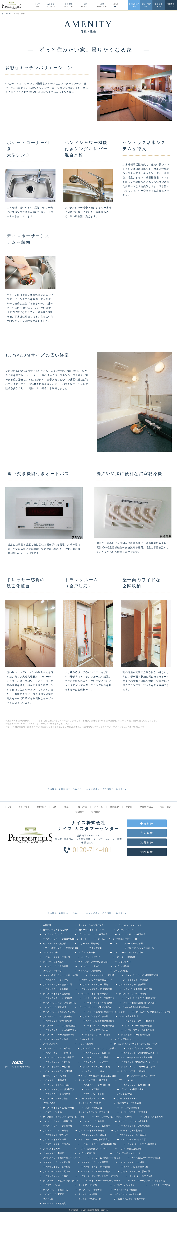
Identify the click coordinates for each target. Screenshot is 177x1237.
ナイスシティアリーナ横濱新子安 (58, 1089)
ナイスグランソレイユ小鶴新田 (131, 1135)
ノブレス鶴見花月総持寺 (130, 1148)
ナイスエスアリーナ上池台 (55, 980)
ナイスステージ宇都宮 (159, 1185)
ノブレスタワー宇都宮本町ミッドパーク (61, 1158)
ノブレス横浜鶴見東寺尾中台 (135, 1007)
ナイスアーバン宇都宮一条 (55, 1190)
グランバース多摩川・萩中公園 (137, 989)
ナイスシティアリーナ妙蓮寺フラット (60, 1030)
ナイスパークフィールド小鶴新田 (58, 1057)
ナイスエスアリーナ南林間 (133, 1071)
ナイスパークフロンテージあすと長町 (138, 1066)
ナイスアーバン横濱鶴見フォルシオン (153, 1012)
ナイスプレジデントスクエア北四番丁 (98, 1048)
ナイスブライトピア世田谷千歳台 (58, 1108)
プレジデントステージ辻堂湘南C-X (94, 1007)
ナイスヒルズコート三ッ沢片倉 (135, 1034)
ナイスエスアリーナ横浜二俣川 (139, 1030)
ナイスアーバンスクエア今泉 (134, 1167)
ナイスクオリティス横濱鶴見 (132, 934)
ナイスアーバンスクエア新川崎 (128, 952)
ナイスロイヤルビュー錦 (89, 1199)
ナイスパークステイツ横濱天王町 (140, 998)
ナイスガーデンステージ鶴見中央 (98, 998)
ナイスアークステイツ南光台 (56, 1144)
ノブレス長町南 (85, 1044)
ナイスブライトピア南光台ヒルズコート (140, 1053)
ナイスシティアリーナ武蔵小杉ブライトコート (119, 939)
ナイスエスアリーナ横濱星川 (132, 984)
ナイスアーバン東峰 (87, 1194)
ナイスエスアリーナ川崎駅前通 (128, 943)
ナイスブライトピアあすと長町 (135, 1126)
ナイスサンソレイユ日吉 (89, 1103)
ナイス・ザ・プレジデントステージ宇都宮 (98, 1176)
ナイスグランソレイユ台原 (133, 1139)
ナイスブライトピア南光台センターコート (139, 1062)
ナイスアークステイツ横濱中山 (133, 1121)
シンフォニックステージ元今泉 (105, 1158)
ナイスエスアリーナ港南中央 (134, 1112)
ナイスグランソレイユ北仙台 (56, 1062)
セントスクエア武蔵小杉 (54, 943)
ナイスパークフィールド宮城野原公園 (98, 1144)
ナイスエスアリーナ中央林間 (127, 1103)
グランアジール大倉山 (99, 1030)
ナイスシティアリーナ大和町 (96, 1066)
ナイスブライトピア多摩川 (95, 1016)
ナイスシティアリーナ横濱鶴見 (57, 998)
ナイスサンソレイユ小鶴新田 (92, 1135)
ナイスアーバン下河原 (53, 1194)
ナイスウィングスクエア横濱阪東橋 (95, 989)
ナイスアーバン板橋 (52, 1112)
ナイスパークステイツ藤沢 (55, 1098)
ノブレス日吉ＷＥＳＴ (127, 1098)
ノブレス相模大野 (51, 1148)
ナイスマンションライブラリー (93, 925)
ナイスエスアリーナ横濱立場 (56, 1094)
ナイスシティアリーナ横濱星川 (139, 1021)
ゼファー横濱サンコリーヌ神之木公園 (60, 948)
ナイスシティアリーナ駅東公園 (135, 1171)
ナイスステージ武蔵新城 (89, 971)
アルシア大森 (95, 948)
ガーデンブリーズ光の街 (54, 1076)
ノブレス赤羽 (49, 1103)
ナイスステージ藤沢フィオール (141, 1076)
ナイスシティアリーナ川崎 (95, 984)
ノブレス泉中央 (50, 1044)
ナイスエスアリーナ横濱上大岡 (57, 984)
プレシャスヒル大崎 (153, 1117)
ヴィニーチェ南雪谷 (130, 1108)
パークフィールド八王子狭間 (56, 1085)
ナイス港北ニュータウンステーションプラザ (64, 1117)
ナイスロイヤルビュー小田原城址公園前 (97, 1076)
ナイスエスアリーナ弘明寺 (55, 989)
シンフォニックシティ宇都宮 (94, 1162)
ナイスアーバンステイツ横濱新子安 (59, 1003)
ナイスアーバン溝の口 (89, 966)
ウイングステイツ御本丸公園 (127, 1194)
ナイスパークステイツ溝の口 (56, 957)
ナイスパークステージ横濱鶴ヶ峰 (58, 1034)
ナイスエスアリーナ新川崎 (101, 975)
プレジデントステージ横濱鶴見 (93, 934)
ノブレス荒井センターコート (127, 1039)
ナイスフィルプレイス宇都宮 (56, 1167)
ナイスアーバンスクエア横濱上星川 (59, 1025)
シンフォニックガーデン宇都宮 (95, 1171)
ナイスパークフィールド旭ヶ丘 (57, 1053)
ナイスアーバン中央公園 (125, 1190)
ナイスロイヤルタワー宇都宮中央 (129, 1199)
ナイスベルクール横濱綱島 (99, 1003)
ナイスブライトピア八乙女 (55, 1135)
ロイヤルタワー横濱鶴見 (54, 1203)
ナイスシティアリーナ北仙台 (128, 1130)
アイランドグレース (126, 930)
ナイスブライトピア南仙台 (91, 1130)
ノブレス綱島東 (121, 966)
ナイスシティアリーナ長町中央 (57, 1126)
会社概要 (47, 925)
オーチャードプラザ (90, 957)
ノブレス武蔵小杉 (86, 952)
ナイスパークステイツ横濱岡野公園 (142, 975)
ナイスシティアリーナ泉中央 (94, 1062)
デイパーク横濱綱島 (126, 957)
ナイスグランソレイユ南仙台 (56, 1048)
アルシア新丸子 (50, 952)
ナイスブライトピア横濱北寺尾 (57, 1021)
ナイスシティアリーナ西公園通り (94, 1139)
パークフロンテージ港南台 (135, 980)
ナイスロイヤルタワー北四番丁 (57, 1066)
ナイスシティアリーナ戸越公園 (93, 961)
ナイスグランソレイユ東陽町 (132, 993)
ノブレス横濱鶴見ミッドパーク (93, 1148)
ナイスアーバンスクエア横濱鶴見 (98, 1021)
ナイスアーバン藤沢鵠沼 (54, 1007)
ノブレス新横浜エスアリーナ (92, 1098)
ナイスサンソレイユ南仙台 (55, 1130)
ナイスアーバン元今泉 (124, 1185)
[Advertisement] (44, 761)
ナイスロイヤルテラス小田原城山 (58, 1071)
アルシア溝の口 (121, 971)
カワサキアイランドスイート (92, 930)
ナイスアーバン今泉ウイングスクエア (60, 1180)
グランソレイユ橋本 (94, 1071)
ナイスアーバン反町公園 (92, 1094)
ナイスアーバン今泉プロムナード (104, 1180)
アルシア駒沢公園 (93, 1108)
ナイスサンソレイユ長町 (96, 1057)
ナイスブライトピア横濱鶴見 (56, 993)
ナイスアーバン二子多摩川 (55, 966)
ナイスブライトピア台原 (54, 1139)
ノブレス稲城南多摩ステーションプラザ (106, 1012)
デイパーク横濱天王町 (53, 961)
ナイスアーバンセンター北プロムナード (114, 1117)
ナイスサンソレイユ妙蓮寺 (97, 1034)
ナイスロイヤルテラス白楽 (55, 1039)
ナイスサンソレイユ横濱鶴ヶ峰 (135, 1085)
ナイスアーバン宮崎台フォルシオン (59, 1012)
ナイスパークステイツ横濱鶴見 (141, 1144)
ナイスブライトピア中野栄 (139, 1048)
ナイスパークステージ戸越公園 (57, 1121)
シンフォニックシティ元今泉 (56, 1162)
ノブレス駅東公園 (86, 1153)
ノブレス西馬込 (92, 1089)
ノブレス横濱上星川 (128, 1016)
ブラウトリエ (125, 961)
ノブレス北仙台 (86, 1039)
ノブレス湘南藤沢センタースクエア (139, 1003)
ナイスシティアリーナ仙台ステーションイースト (136, 1044)
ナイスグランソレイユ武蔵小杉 (139, 948)
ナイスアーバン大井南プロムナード (95, 980)
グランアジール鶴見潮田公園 (138, 1025)
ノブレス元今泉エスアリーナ (127, 1153)
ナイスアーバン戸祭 (87, 1185)
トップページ (7, 14)
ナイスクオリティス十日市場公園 (94, 1112)
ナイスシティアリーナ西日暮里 (93, 1080)
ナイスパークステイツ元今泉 (56, 1171)
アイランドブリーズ (52, 934)
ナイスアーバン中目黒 (93, 1121)
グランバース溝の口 (52, 971)
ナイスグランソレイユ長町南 (96, 1126)
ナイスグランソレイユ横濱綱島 (57, 1016)
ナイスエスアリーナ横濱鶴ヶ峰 (95, 1085)
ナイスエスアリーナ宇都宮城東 (146, 1158)
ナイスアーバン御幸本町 (90, 1190)
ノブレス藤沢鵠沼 (125, 1094)
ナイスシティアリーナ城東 (131, 1162)
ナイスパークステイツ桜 (140, 1176)
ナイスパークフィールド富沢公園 (136, 1057)
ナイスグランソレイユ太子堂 (96, 1053)
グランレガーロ (126, 1080)
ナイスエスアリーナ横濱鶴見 (100, 1025)
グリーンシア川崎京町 (88, 943)
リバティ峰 (48, 1199)
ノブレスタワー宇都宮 (53, 1153)
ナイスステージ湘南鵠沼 (54, 1080)
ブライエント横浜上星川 (132, 1089)
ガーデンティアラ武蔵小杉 (55, 930)
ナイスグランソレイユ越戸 (55, 1176)
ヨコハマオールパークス (130, 925)
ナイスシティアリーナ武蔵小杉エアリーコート (65, 939)
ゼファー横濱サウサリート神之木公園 (60, 975)
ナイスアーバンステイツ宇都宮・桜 (148, 1180)
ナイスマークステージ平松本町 (95, 1167)
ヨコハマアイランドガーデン (94, 993)
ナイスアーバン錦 (51, 1185)
